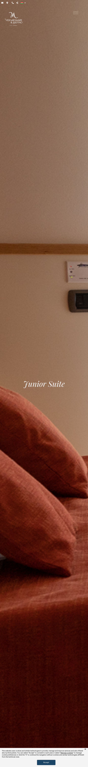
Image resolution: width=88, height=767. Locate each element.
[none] (23, 2)
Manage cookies (67, 753)
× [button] (85, 749)
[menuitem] (23, 2)
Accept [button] (46, 762)
